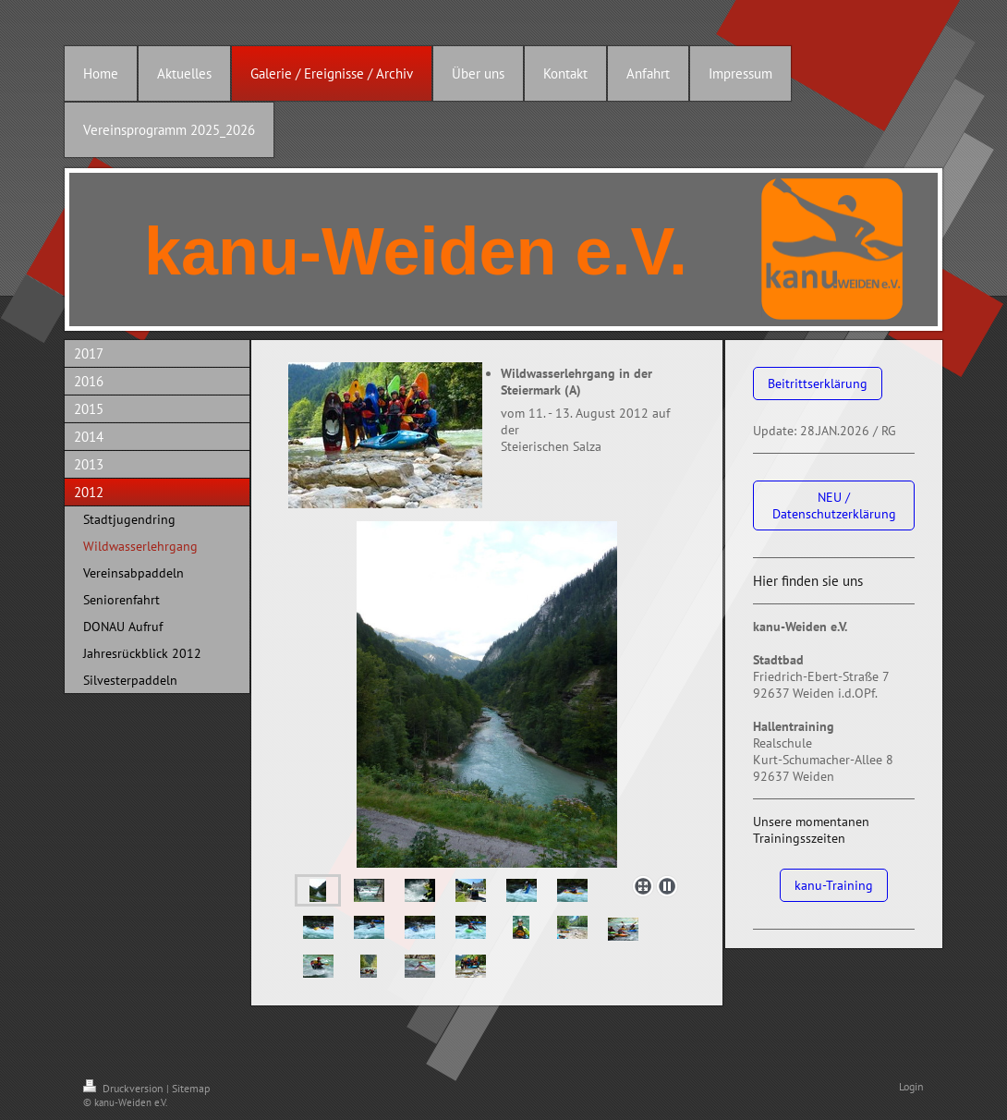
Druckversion (124, 1088)
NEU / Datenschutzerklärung (834, 505)
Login (911, 1086)
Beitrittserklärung (817, 383)
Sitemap (191, 1088)
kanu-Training (834, 885)
